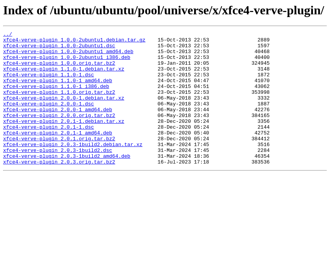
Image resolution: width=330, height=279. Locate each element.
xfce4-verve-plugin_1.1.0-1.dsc (48, 83)
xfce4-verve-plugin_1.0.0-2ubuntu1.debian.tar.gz (74, 41)
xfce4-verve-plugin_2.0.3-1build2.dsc (57, 174)
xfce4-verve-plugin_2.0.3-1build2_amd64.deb (66, 181)
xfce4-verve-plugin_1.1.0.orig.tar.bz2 (59, 104)
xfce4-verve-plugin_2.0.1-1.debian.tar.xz (63, 139)
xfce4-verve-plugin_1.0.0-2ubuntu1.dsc (59, 48)
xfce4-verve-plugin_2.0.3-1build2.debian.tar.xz (72, 167)
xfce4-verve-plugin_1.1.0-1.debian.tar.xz (63, 76)
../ (7, 34)
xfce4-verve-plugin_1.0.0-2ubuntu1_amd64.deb (68, 55)
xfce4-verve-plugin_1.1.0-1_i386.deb (56, 97)
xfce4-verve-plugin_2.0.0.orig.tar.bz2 (59, 132)
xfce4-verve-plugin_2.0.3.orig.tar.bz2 (59, 188)
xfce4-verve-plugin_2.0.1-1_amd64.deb (57, 153)
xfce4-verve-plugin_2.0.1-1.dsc (48, 146)
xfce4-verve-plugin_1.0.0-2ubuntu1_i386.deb (66, 62)
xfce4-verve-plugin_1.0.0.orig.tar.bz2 (59, 69)
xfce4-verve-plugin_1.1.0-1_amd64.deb (57, 90)
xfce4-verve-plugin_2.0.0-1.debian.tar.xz (63, 111)
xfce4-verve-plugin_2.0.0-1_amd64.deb (57, 125)
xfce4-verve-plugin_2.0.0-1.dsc (48, 118)
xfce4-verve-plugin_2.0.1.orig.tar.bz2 (59, 160)
